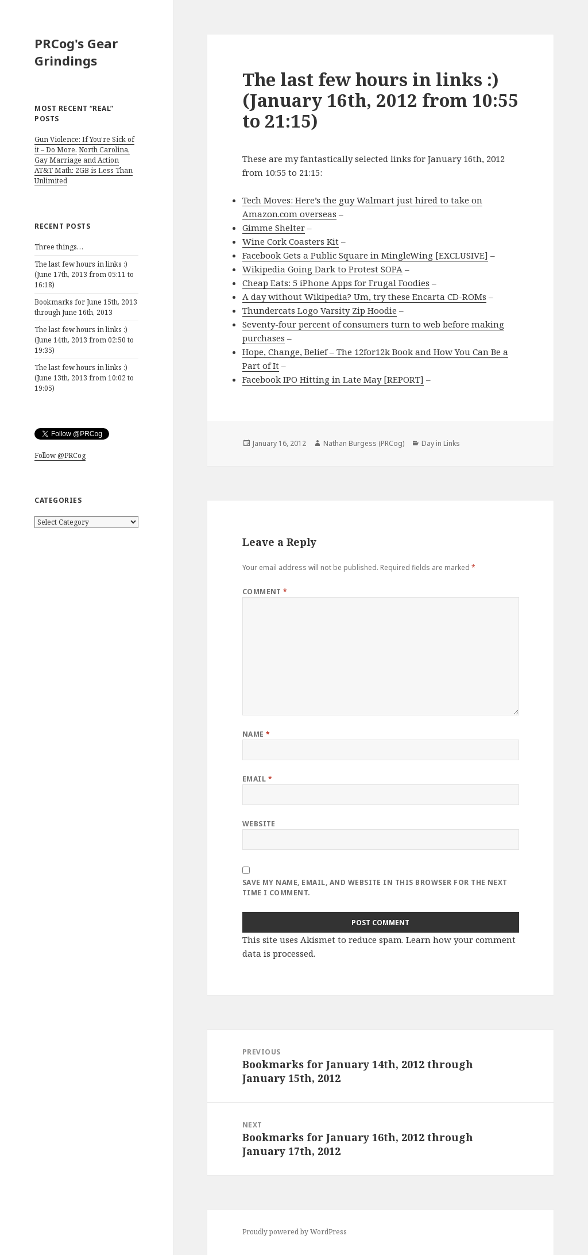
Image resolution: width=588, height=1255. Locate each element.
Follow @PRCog (60, 455)
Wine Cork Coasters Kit (290, 241)
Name (256, 734)
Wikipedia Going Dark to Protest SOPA (322, 269)
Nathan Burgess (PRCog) (363, 443)
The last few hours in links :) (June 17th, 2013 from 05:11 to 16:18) (84, 274)
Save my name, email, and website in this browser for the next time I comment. (375, 887)
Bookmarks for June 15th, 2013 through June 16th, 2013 (85, 307)
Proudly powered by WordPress (294, 1232)
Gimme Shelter (273, 227)
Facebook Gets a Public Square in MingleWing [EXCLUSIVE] (365, 255)
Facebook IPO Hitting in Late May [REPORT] (333, 379)
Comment (265, 591)
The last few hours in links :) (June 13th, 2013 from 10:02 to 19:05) (84, 378)
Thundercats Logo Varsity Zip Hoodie (319, 310)
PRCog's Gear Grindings (76, 51)
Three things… (58, 247)
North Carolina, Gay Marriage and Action (82, 155)
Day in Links (440, 443)
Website (259, 824)
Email (257, 779)
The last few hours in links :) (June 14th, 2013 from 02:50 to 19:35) (84, 340)
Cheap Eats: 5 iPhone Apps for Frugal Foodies (336, 282)
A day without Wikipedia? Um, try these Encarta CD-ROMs (364, 296)
